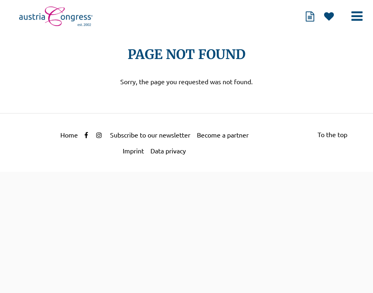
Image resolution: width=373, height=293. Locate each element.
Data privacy (168, 151)
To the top (332, 134)
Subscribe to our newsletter (150, 135)
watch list (329, 16)
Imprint (133, 151)
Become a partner (223, 135)
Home (69, 135)
